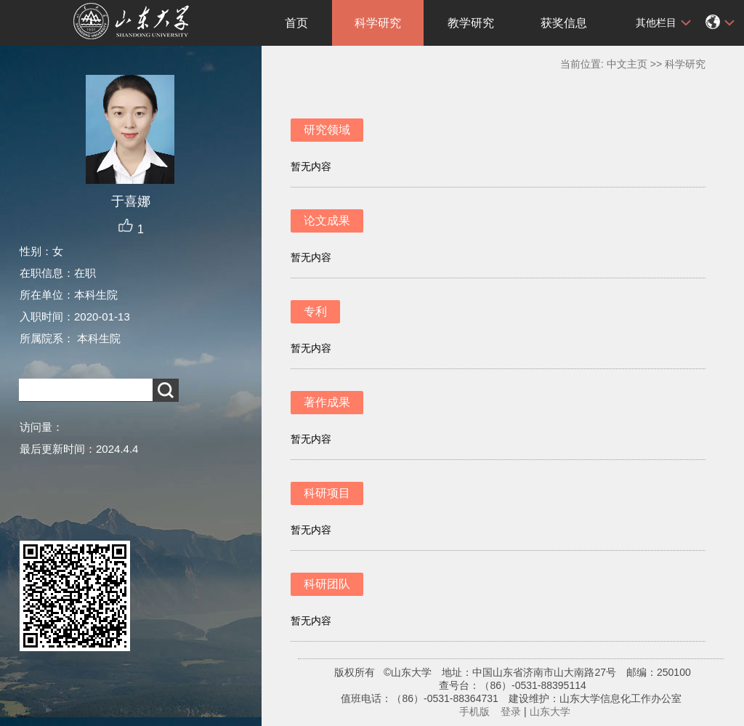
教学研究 (471, 23)
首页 (296, 23)
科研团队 (327, 584)
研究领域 (327, 130)
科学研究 (378, 23)
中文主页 (627, 64)
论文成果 (327, 220)
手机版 (474, 711)
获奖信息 (564, 23)
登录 (511, 711)
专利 (315, 311)
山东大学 (550, 711)
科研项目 (327, 493)
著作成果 (327, 402)
